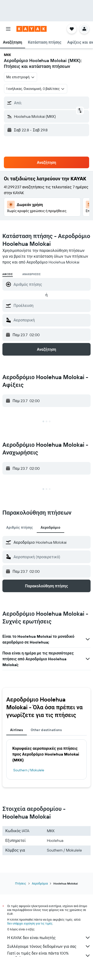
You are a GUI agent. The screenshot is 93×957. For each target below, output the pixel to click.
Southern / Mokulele (28, 770)
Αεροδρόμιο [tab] (50, 527)
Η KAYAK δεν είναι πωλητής (49, 938)
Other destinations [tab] (46, 730)
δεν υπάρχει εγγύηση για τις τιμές (29, 923)
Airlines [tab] (16, 730)
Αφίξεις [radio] (7, 274)
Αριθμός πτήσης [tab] (19, 527)
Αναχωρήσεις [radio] (31, 274)
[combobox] (20, 77)
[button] (8, 29)
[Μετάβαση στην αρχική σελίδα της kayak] (31, 29)
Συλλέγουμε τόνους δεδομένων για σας (49, 946)
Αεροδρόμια (40, 883)
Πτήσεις (20, 883)
